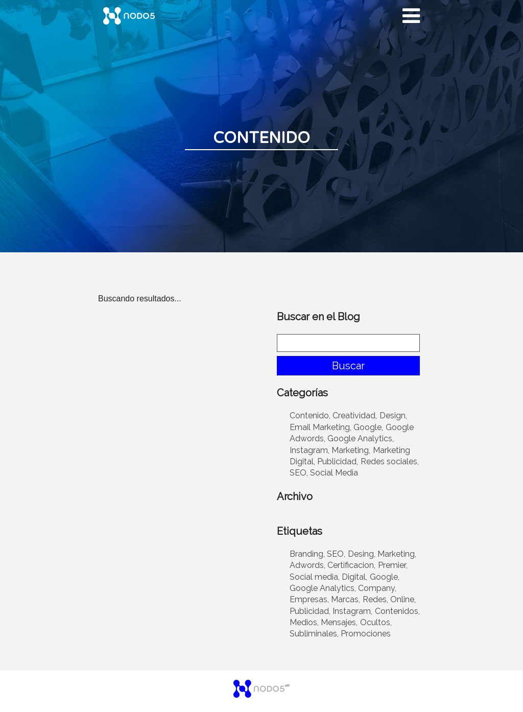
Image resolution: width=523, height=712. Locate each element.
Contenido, (310, 415)
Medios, (304, 622)
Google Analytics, (360, 438)
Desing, (361, 554)
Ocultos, (376, 622)
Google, (368, 427)
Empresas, (309, 599)
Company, (377, 588)
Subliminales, (314, 633)
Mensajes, (339, 622)
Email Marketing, (320, 427)
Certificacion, (351, 565)
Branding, (307, 554)
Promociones (366, 633)
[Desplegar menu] (411, 16)
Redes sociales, (390, 461)
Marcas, (345, 599)
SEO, (299, 473)
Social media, (315, 577)
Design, (393, 415)
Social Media (334, 473)
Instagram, (309, 450)
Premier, (393, 565)
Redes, (375, 599)
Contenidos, (397, 611)
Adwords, (307, 565)
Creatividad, (354, 415)
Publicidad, (337, 461)
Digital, (354, 577)
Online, (403, 599)
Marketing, (350, 450)
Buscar (348, 366)
